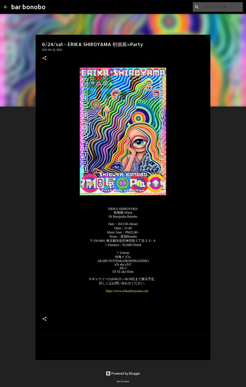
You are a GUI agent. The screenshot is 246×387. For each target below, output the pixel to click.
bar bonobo (28, 6)
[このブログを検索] (222, 7)
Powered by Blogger (123, 373)
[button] (44, 58)
